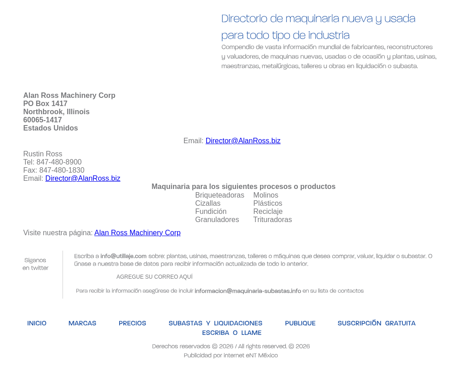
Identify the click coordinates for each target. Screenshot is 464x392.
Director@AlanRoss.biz (243, 141)
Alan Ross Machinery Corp (137, 233)
